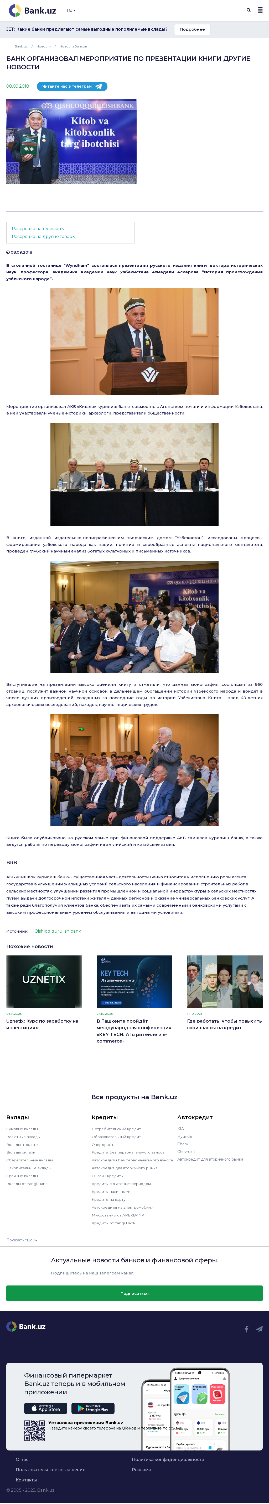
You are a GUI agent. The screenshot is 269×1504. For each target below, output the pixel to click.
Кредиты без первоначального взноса (128, 1151)
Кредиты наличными (111, 1189)
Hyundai (185, 1136)
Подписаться (135, 1290)
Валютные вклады (23, 1136)
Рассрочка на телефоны (38, 228)
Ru (71, 10)
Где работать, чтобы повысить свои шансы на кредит (224, 1024)
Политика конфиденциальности (168, 1456)
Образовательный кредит (116, 1136)
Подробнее (192, 29)
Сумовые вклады (22, 1128)
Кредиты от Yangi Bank (113, 1220)
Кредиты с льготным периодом (121, 1182)
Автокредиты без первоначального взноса (132, 1159)
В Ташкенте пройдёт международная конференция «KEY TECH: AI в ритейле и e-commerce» (134, 1031)
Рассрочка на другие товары (44, 236)
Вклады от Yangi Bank (27, 1182)
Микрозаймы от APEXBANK (118, 1212)
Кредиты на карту (109, 1197)
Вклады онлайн (20, 1151)
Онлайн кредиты (107, 1174)
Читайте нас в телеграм (67, 86)
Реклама (141, 1467)
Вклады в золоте (22, 1144)
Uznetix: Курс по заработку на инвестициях (42, 1024)
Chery (182, 1144)
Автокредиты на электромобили (122, 1205)
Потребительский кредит (116, 1128)
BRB (11, 862)
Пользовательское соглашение (50, 1467)
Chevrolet (186, 1151)
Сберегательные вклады (29, 1159)
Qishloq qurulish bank (57, 931)
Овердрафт (102, 1144)
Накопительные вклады (28, 1167)
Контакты (26, 1477)
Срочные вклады (22, 1174)
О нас (22, 1456)
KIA (180, 1128)
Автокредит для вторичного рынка (125, 1167)
